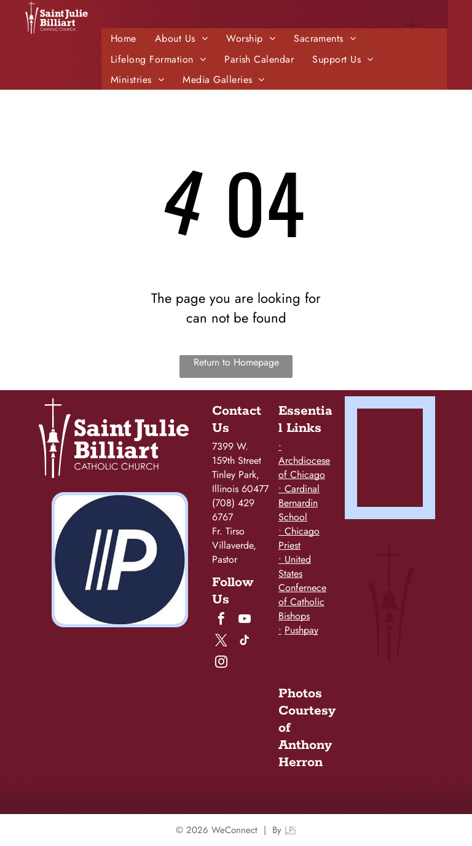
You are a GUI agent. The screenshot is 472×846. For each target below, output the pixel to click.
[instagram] (221, 663)
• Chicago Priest (299, 538)
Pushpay (301, 630)
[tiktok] (244, 641)
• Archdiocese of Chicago (304, 460)
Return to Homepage (236, 362)
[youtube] (244, 620)
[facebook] (221, 620)
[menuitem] (123, 38)
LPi (290, 830)
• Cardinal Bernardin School (299, 503)
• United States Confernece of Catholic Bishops (302, 587)
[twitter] (221, 641)
